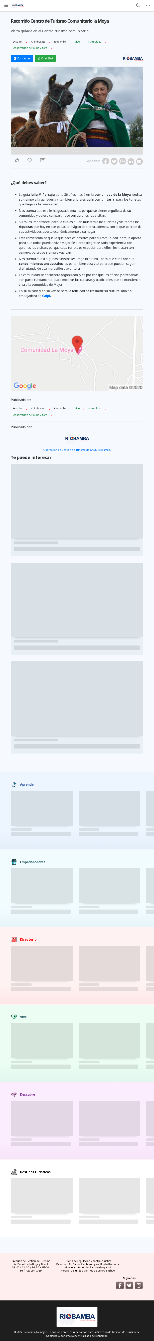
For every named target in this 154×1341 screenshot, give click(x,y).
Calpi (46, 296)
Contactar (21, 58)
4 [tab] (80, 151)
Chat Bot (45, 58)
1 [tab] (73, 151)
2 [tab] (76, 151)
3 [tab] (78, 151)
